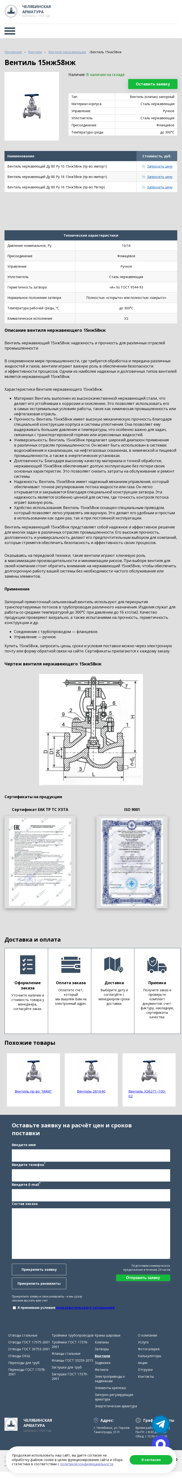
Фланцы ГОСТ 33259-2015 (72, 1367)
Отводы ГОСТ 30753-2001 (29, 1356)
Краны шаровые (108, 1342)
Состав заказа (23, 1207)
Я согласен (151, 1459)
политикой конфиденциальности (86, 1464)
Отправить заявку (145, 1281)
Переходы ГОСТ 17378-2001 (27, 1379)
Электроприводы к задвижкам (110, 1386)
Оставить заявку (153, 84)
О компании (147, 1342)
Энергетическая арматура (116, 1413)
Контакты (146, 1384)
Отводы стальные (22, 1342)
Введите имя (22, 1148)
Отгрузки (145, 1377)
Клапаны (102, 1349)
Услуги (143, 1349)
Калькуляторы (149, 1363)
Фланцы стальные (66, 1361)
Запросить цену (160, 166)
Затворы (102, 1356)
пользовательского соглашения (83, 1311)
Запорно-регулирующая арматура (114, 1404)
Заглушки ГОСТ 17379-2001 (70, 1383)
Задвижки (102, 1370)
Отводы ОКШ (19, 1363)
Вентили (102, 1363)
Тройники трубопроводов (73, 1342)
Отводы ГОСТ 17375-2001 (29, 1349)
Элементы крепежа (110, 1395)
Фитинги (101, 1377)
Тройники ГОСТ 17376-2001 (70, 1351)
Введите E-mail (24, 1187)
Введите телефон (27, 1167)
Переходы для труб (24, 1370)
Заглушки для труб (67, 1374)
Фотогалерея (148, 1356)
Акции (142, 1370)
